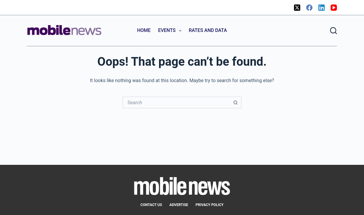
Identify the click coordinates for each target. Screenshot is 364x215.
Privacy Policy (210, 205)
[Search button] (236, 102)
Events (171, 30)
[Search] (333, 30)
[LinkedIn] (321, 7)
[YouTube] (334, 7)
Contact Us (151, 205)
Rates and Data (208, 30)
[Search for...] (176, 102)
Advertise (178, 205)
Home (143, 30)
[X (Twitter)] (297, 7)
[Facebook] (309, 7)
